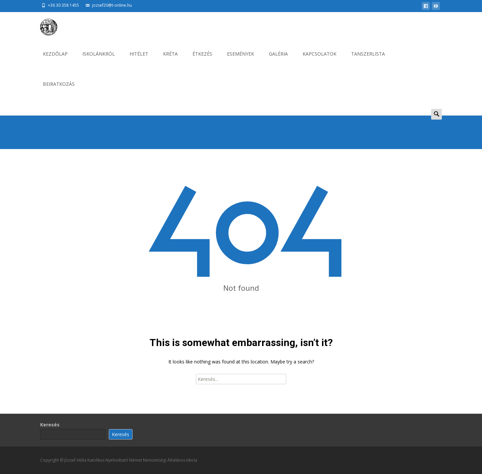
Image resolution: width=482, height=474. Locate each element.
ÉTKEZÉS (202, 60)
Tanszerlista (368, 60)
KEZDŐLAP (55, 60)
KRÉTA (170, 60)
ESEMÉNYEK (240, 60)
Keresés (50, 424)
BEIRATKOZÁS (59, 90)
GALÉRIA (278, 60)
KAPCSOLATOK (319, 60)
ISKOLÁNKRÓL (98, 60)
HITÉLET (139, 60)
